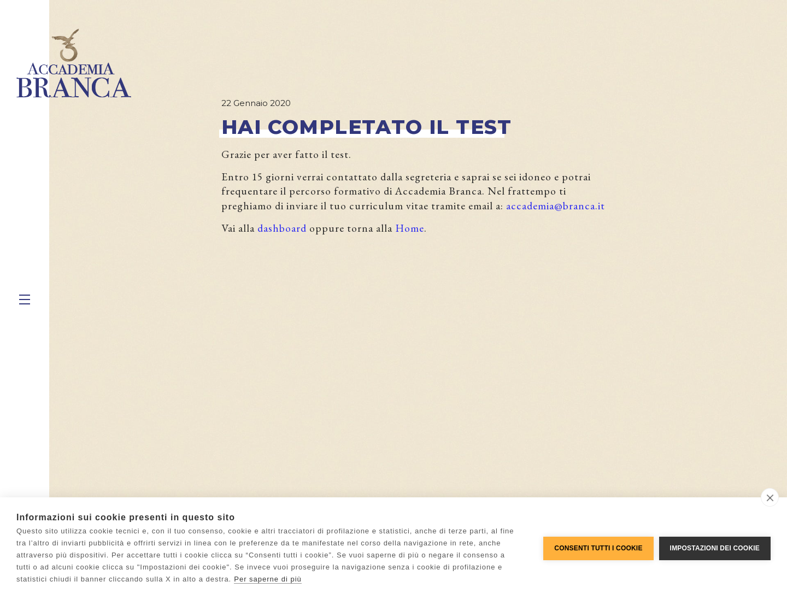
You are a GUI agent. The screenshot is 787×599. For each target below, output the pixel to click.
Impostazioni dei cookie (715, 548)
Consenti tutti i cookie (598, 548)
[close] (770, 497)
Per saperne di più (268, 579)
